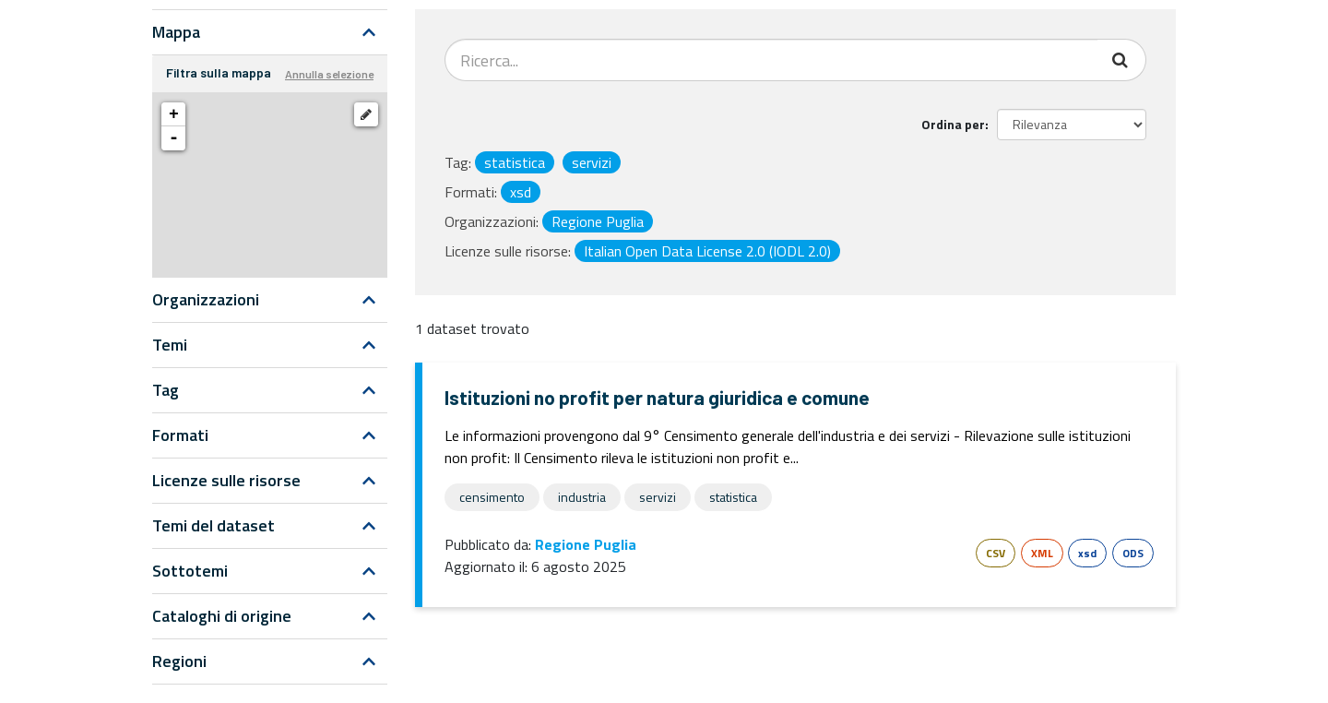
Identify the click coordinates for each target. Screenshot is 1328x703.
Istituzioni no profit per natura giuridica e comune (657, 397)
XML (1042, 553)
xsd (1087, 553)
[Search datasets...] (771, 60)
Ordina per (953, 124)
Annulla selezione (329, 73)
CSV (995, 553)
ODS (1133, 553)
